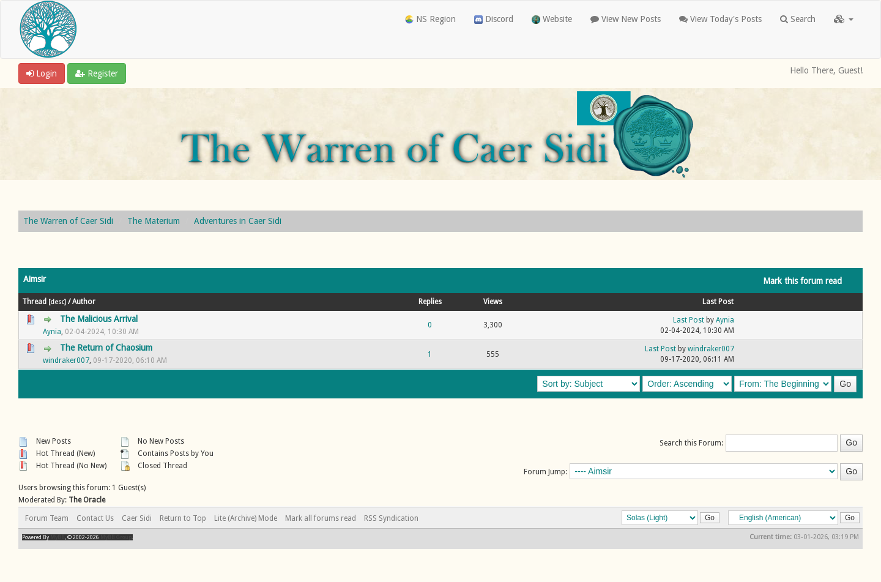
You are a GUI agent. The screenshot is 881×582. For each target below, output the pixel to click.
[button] (844, 19)
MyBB (57, 537)
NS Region (430, 19)
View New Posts (625, 19)
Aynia (52, 331)
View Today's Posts (720, 19)
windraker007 (66, 360)
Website (552, 19)
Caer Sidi (137, 518)
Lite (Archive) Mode (245, 518)
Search (798, 19)
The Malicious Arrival (99, 319)
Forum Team (47, 518)
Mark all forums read (320, 518)
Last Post (718, 301)
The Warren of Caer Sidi (68, 221)
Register (96, 73)
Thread (34, 301)
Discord (493, 19)
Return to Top (183, 518)
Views (492, 301)
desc (57, 301)
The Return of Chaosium (106, 348)
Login (41, 73)
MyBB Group (116, 537)
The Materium (153, 221)
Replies (430, 301)
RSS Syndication (391, 518)
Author (83, 301)
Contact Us (95, 518)
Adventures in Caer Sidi (237, 221)
